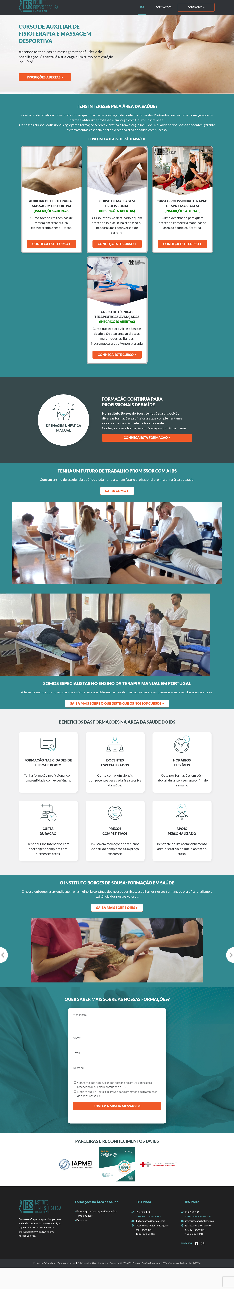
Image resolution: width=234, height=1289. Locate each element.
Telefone (78, 1067)
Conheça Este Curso (116, 244)
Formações (163, 7)
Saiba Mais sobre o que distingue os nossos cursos (115, 703)
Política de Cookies (87, 1263)
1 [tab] (117, 90)
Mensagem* (80, 1014)
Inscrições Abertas (44, 77)
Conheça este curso (50, 244)
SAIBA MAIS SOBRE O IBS (115, 908)
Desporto (81, 1220)
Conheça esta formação (146, 438)
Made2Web (195, 1263)
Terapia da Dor (84, 1215)
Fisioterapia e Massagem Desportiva (96, 1211)
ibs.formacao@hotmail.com (150, 1220)
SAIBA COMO (115, 491)
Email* (77, 1053)
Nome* (77, 1038)
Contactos (195, 7)
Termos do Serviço (66, 1263)
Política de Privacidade (111, 1091)
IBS (142, 7)
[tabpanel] (117, 54)
